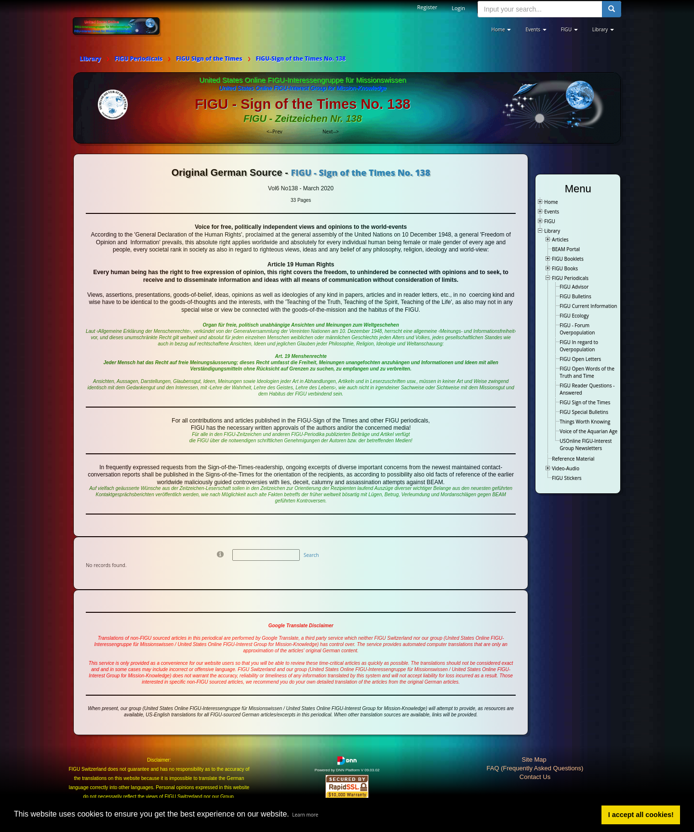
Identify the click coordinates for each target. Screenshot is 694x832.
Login (458, 8)
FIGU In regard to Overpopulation (579, 346)
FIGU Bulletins (575, 296)
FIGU (549, 221)
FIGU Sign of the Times (585, 402)
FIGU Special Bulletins (584, 412)
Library (552, 230)
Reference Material (573, 458)
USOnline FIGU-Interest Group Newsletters (586, 444)
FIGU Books (565, 268)
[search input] (540, 9)
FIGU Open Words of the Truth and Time (587, 372)
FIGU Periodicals (570, 278)
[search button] (611, 9)
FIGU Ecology (574, 315)
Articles (560, 239)
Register (427, 7)
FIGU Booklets (567, 258)
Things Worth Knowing (585, 421)
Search (311, 555)
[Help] (220, 553)
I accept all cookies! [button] (641, 815)
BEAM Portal (566, 249)
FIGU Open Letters (580, 359)
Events (551, 211)
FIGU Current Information (588, 306)
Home (551, 201)
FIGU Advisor (574, 286)
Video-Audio (565, 468)
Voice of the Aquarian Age (588, 431)
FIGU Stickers (566, 478)
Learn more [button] (305, 814)
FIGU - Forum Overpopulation (577, 329)
